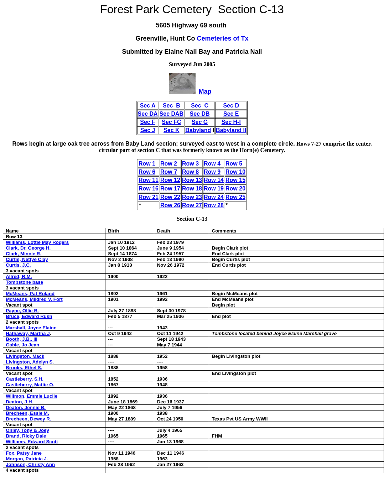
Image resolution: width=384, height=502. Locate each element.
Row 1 (147, 164)
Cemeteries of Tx (222, 38)
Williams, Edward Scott (32, 441)
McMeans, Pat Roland (30, 293)
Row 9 (212, 172)
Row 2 (168, 164)
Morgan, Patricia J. (27, 458)
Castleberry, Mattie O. (30, 384)
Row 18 (192, 188)
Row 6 (147, 172)
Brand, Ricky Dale (26, 436)
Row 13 (192, 180)
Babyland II (231, 130)
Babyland (198, 130)
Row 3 (190, 164)
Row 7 (168, 172)
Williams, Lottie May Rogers (37, 242)
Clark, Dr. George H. (28, 248)
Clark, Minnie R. (23, 253)
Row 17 (170, 188)
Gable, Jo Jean (22, 344)
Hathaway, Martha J (28, 333)
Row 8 (190, 172)
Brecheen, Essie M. (27, 413)
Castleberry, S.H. (24, 379)
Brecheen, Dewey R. (28, 419)
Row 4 (212, 164)
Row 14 (214, 180)
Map (204, 91)
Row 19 (214, 188)
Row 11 (149, 180)
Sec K (171, 130)
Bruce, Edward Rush (29, 316)
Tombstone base (24, 282)
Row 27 (192, 205)
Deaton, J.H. (19, 401)
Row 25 (235, 197)
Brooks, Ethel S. (24, 367)
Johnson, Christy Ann (30, 464)
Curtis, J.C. (18, 265)
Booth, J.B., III (21, 339)
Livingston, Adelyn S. (30, 362)
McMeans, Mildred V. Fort (34, 299)
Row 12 (170, 180)
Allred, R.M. (19, 276)
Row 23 (192, 197)
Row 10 (235, 172)
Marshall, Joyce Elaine (31, 327)
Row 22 (170, 197)
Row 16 (149, 188)
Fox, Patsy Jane (24, 453)
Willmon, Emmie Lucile (31, 396)
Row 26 (170, 205)
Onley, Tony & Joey (27, 430)
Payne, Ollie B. (22, 310)
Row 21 (149, 197)
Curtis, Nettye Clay (27, 259)
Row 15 (235, 180)
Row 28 (214, 205)
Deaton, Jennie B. (26, 407)
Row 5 (233, 164)
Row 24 (214, 197)
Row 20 (235, 188)
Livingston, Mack (25, 356)
